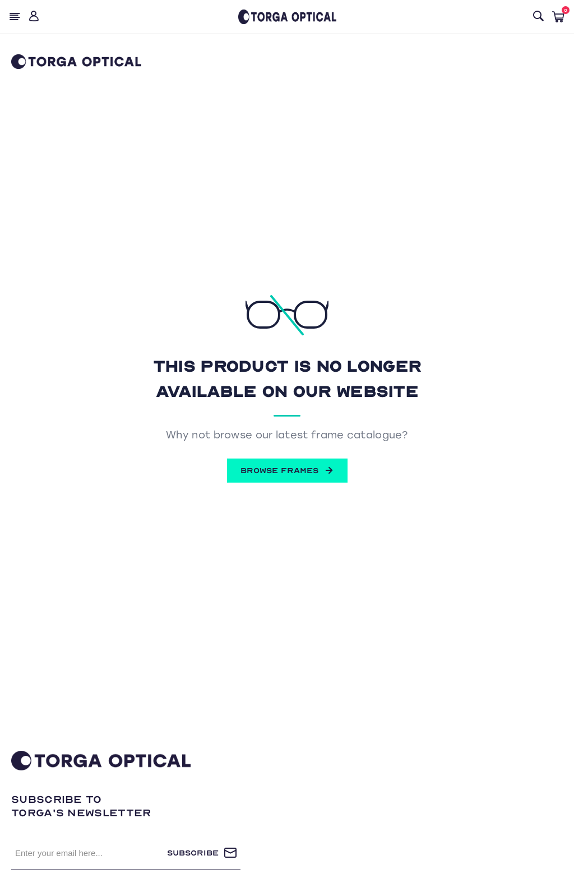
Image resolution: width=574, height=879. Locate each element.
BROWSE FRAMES (287, 470)
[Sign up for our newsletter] (89, 852)
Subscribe (193, 853)
